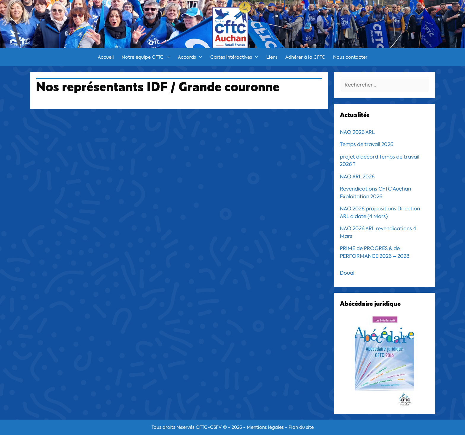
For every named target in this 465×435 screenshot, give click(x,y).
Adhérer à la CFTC (305, 57)
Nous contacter (350, 57)
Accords (192, 57)
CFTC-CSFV (209, 427)
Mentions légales (265, 427)
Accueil (106, 57)
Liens (272, 57)
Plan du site (301, 427)
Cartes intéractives (236, 57)
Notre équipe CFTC (148, 57)
